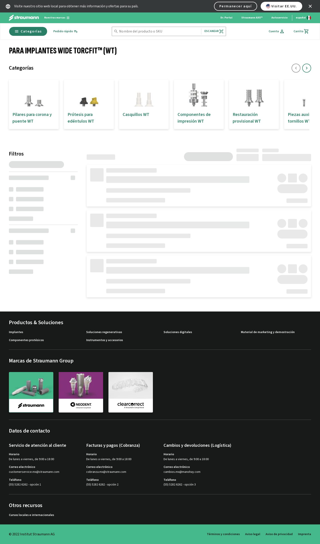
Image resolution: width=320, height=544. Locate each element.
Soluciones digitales (178, 332)
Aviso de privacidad (279, 534)
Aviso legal (252, 534)
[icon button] (310, 6)
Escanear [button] (214, 31)
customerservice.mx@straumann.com (34, 472)
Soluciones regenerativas (104, 332)
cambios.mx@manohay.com (182, 472)
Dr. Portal (226, 18)
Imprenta (304, 534)
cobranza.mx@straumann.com (106, 472)
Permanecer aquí (235, 6)
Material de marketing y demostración (268, 332)
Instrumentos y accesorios (104, 340)
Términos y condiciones (223, 534)
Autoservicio (279, 18)
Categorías (28, 31)
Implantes (16, 332)
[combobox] (159, 31)
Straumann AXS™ (251, 18)
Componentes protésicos (26, 340)
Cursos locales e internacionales (31, 515)
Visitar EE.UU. (281, 6)
